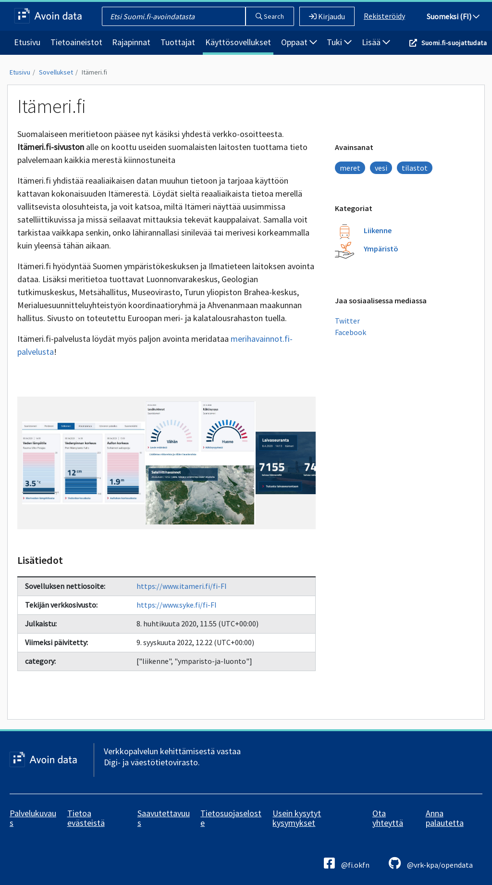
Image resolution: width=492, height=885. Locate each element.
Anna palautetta (445, 818)
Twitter (347, 320)
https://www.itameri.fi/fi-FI (181, 586)
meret (350, 168)
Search (270, 16)
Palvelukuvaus (33, 818)
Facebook (350, 332)
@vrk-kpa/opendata (431, 863)
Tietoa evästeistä (86, 818)
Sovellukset (56, 72)
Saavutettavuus (163, 818)
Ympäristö (381, 248)
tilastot (415, 168)
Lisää (376, 42)
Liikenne (378, 230)
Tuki (339, 42)
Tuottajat (177, 42)
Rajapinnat (131, 42)
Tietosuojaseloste (230, 818)
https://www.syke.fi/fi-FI (176, 605)
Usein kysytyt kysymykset (296, 818)
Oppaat (299, 42)
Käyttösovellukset (238, 42)
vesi (381, 168)
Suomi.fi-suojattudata (454, 42)
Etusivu (27, 42)
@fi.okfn (346, 863)
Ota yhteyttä (387, 818)
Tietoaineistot (76, 42)
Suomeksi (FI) (453, 16)
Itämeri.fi (94, 72)
